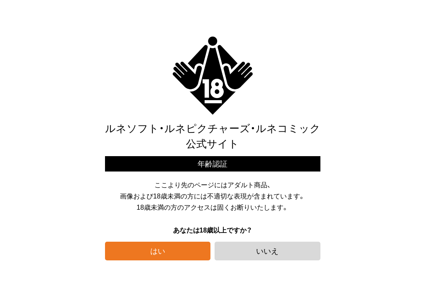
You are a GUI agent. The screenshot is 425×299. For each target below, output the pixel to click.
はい (157, 250)
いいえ (267, 250)
